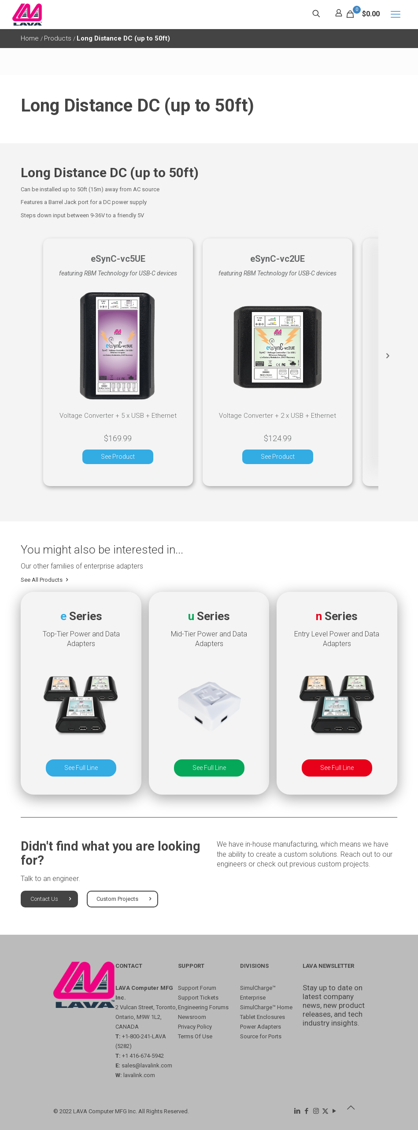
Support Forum (197, 988)
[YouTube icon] (334, 1111)
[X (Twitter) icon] (325, 1111)
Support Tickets (198, 997)
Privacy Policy (195, 1026)
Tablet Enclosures (262, 1017)
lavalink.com (139, 1075)
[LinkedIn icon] (297, 1111)
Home (31, 38)
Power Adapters (260, 1026)
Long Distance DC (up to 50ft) (123, 38)
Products (58, 38)
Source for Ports (260, 1036)
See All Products (45, 581)
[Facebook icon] (306, 1111)
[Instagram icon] (316, 1111)
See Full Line (81, 769)
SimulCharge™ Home (266, 1007)
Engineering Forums (203, 1007)
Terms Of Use (195, 1036)
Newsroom (192, 1017)
